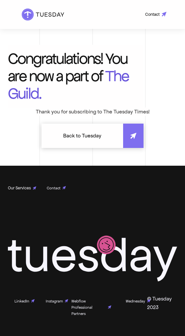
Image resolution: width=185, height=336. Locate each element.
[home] (41, 15)
